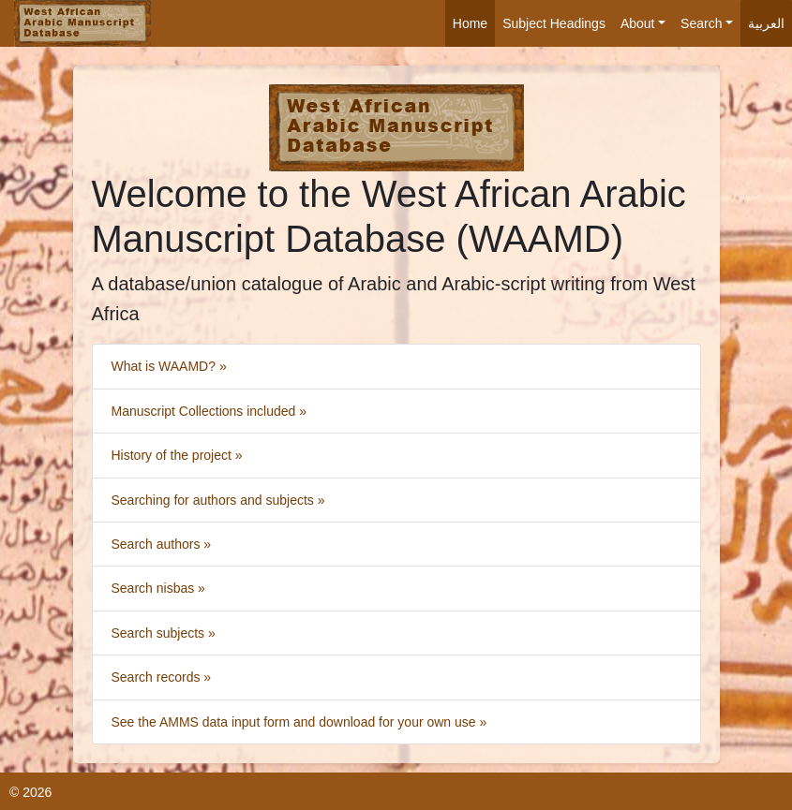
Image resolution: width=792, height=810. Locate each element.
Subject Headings (553, 23)
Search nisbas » (158, 588)
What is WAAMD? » (169, 366)
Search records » (162, 677)
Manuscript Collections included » (209, 411)
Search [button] (701, 23)
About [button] (637, 23)
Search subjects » (164, 633)
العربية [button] (766, 23)
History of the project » (177, 455)
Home (470, 23)
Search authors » (162, 544)
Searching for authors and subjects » (218, 500)
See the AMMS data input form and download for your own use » (299, 721)
